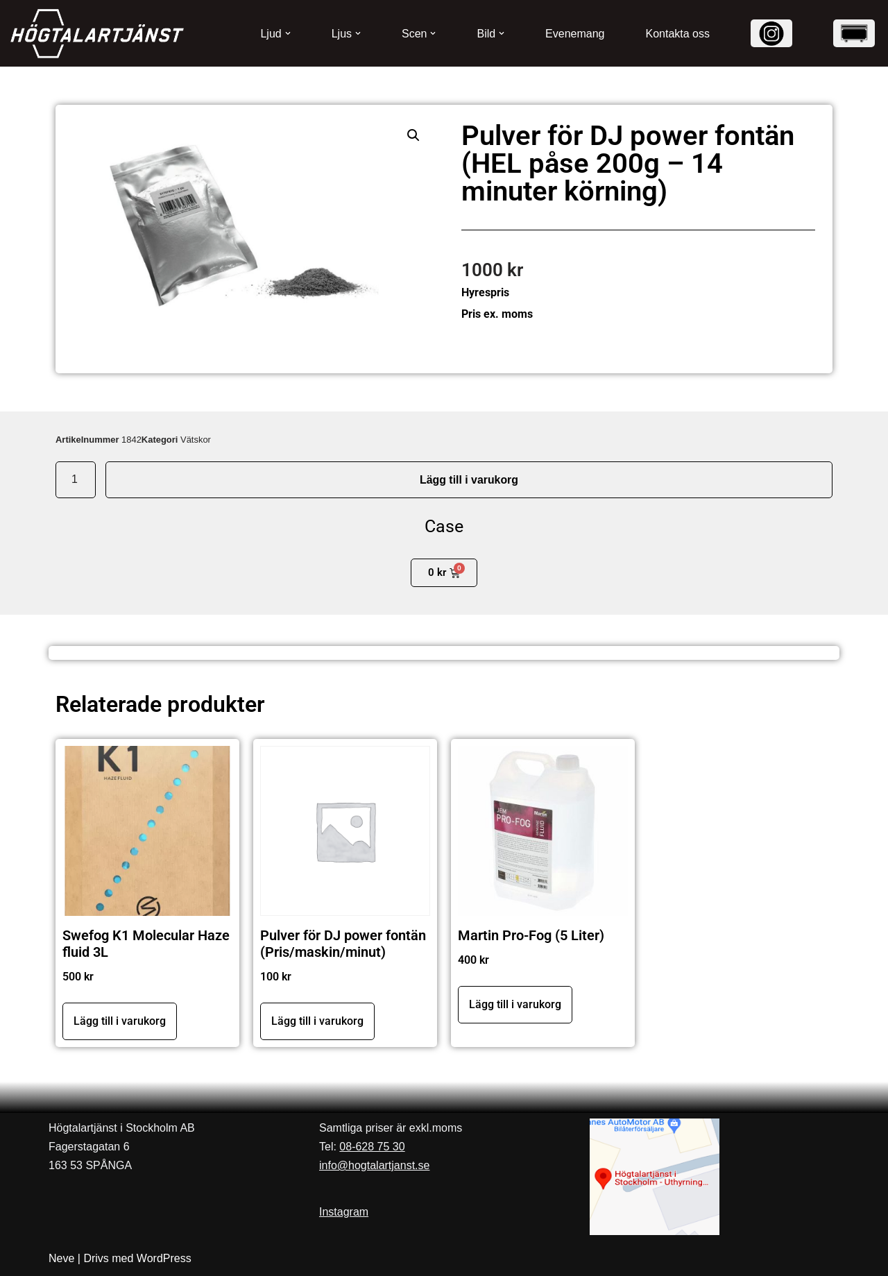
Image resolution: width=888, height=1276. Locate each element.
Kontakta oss (678, 34)
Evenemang (574, 34)
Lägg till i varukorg (468, 480)
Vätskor (195, 439)
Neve (61, 1258)
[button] (288, 33)
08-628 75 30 (371, 1146)
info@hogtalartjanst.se (374, 1165)
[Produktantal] (76, 480)
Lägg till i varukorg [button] (120, 1021)
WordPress (164, 1258)
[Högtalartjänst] (97, 33)
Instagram (343, 1212)
